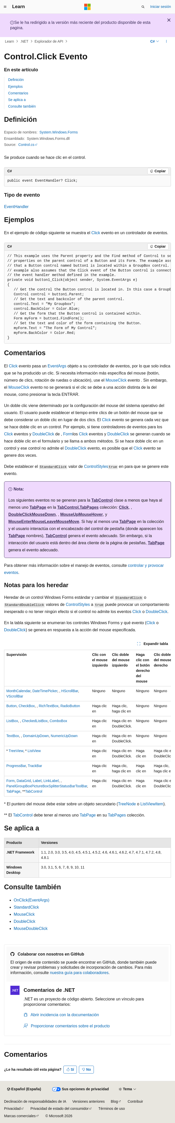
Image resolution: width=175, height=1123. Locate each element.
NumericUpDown (64, 736)
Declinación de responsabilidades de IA (35, 1101)
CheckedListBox (34, 721)
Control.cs (26, 145)
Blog (114, 1101)
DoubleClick (43, 434)
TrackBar (35, 766)
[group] (87, 297)
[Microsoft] (87, 7)
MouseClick (116, 380)
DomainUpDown (36, 736)
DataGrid (23, 781)
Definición (16, 80)
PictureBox (40, 786)
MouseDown (44, 514)
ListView (34, 751)
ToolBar (81, 786)
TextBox (12, 736)
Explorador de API (48, 41)
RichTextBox (49, 706)
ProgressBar (16, 766)
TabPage (38, 507)
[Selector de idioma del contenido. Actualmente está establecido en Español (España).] (24, 1089)
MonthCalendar (18, 691)
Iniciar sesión (160, 7)
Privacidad (12, 1109)
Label (37, 781)
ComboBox (58, 721)
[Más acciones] (166, 41)
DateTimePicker (44, 691)
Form (68, 434)
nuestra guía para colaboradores (79, 973)
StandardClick (26, 907)
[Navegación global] (5, 6)
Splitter (54, 786)
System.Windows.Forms (59, 132)
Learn (9, 41)
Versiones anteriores (88, 1101)
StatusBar (67, 786)
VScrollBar (14, 696)
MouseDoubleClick (30, 928)
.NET (24, 41)
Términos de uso (111, 1109)
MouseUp (69, 514)
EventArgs (57, 366)
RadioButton (70, 706)
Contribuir (135, 1101)
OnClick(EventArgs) (31, 900)
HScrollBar (69, 691)
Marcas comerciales (20, 1116)
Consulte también (22, 106)
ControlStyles (96, 466)
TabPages (117, 815)
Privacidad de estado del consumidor (59, 1109)
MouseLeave (44, 521)
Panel (10, 786)
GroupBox (23, 786)
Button (11, 706)
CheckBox (27, 706)
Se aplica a (17, 100)
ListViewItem (152, 804)
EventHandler (16, 207)
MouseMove (67, 521)
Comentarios (18, 93)
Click (95, 233)
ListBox (12, 721)
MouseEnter (20, 521)
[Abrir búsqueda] (143, 6)
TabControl (102, 500)
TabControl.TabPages (78, 507)
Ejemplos (15, 86)
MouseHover (90, 514)
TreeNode (127, 804)
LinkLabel (51, 781)
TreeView (16, 751)
